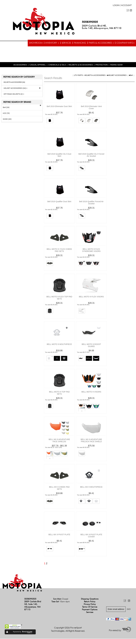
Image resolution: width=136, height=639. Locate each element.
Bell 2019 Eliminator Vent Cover (91, 108)
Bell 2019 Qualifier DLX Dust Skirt (59, 155)
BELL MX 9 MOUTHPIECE (91, 487)
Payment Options (89, 609)
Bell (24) (6, 108)
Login (116, 6)
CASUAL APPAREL (37, 65)
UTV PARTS (78, 75)
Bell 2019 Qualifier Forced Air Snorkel (91, 203)
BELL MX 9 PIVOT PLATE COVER (91, 536)
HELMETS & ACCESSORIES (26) (14, 82)
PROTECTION (101, 65)
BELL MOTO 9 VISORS (91, 392)
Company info (125, 42)
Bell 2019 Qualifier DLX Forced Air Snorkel (91, 155)
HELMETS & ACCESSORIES (80, 65)
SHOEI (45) (7, 119)
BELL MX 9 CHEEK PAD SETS (59, 488)
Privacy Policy (90, 604)
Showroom (36, 42)
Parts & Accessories (101, 42)
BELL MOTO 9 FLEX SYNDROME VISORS (91, 250)
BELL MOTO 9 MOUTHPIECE (59, 344)
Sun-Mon (60, 599)
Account (126, 6)
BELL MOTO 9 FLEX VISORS (91, 297)
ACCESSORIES (20, 65)
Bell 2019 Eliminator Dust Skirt (59, 107)
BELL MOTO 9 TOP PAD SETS (59, 393)
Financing (80, 42)
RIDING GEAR (116, 65)
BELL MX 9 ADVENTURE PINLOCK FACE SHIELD (91, 441)
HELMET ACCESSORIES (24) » (15, 88)
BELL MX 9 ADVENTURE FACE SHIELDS (59, 441)
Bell (131, 75)
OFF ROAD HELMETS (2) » (13, 94)
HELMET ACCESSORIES (117, 75)
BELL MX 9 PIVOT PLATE (59, 535)
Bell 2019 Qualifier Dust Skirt (59, 202)
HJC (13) (6, 113)
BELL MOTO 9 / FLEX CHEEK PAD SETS (59, 250)
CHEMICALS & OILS (57, 65)
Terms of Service (89, 607)
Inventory (52, 42)
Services (66, 42)
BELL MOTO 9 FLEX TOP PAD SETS (59, 298)
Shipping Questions (89, 599)
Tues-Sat (60, 601)
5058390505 (90, 22)
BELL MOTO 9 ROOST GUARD (91, 345)
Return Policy (89, 601)
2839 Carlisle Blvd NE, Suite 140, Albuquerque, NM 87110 (101, 26)
